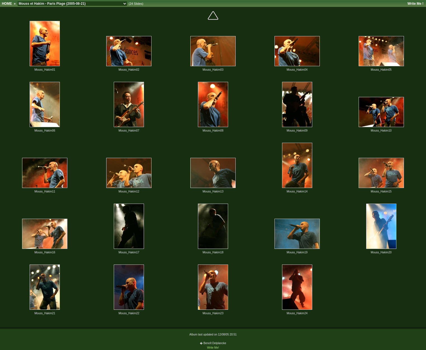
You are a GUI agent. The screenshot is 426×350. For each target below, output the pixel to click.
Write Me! (213, 347)
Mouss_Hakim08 (213, 130)
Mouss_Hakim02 (129, 69)
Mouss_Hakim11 (44, 191)
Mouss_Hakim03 (213, 69)
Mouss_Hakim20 (381, 252)
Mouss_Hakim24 (297, 313)
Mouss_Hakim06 (44, 130)
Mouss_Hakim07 (129, 130)
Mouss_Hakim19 (297, 252)
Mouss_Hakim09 (297, 130)
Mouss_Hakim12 (129, 191)
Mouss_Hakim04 (297, 69)
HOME (7, 4)
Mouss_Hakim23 (213, 313)
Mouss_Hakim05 (381, 69)
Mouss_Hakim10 (381, 130)
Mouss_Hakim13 (213, 191)
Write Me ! (415, 4)
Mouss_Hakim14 (297, 191)
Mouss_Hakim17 (129, 252)
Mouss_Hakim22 (129, 313)
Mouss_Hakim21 (44, 313)
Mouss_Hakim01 (44, 69)
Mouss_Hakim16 (44, 252)
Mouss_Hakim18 (213, 252)
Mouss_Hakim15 (381, 191)
